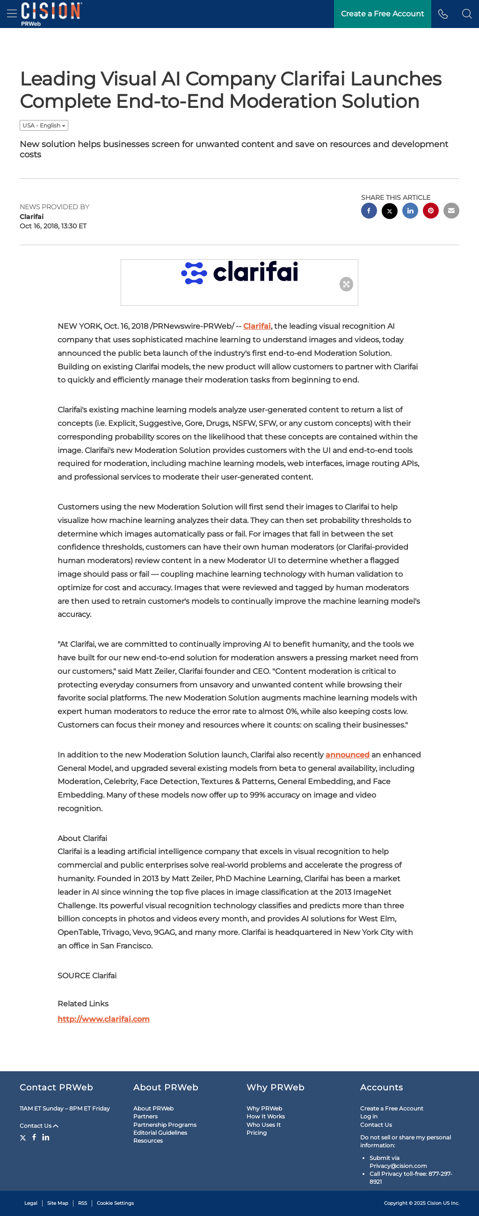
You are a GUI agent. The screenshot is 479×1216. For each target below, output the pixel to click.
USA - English (43, 125)
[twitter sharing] (390, 212)
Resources (148, 1140)
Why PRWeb (264, 1108)
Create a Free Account (391, 1108)
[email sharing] (451, 212)
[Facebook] (34, 1137)
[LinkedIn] (46, 1137)
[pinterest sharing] (431, 212)
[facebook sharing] (369, 212)
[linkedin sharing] (410, 212)
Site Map (57, 1203)
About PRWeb (153, 1108)
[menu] (12, 14)
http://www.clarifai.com (104, 1019)
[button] (467, 14)
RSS (82, 1203)
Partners (145, 1116)
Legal (30, 1203)
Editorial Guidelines (160, 1132)
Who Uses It (264, 1124)
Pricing (257, 1132)
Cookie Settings (115, 1203)
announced (348, 754)
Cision (434, 1203)
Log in (368, 1116)
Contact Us (39, 1125)
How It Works (266, 1116)
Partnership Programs (164, 1124)
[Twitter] (24, 1137)
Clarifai (257, 326)
